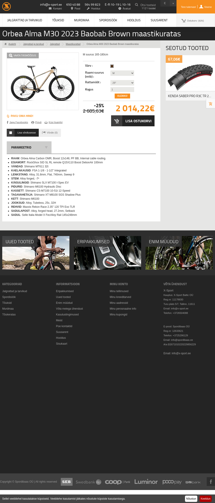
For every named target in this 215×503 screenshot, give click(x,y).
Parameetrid (21, 147)
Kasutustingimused (67, 314)
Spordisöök (108, 20)
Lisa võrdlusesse (26, 132)
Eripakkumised (65, 291)
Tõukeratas (9, 314)
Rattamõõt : (93, 82)
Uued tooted (63, 297)
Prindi (38, 122)
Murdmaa (81, 20)
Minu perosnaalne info (123, 308)
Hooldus (134, 20)
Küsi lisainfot (55, 122)
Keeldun (206, 498)
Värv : (89, 65)
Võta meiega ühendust (69, 308)
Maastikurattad (73, 44)
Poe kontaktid (64, 326)
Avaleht (12, 44)
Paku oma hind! (22, 116)
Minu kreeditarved (120, 297)
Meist (59, 320)
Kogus (89, 89)
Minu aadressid (119, 302)
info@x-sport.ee (51, 4)
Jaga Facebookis (18, 122)
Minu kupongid (118, 314)
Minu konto (119, 284)
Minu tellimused (119, 291)
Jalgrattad (55, 44)
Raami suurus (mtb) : (94, 74)
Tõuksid (58, 20)
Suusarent (159, 20)
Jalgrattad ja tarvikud (24, 20)
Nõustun (191, 498)
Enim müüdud (64, 302)
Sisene (208, 7)
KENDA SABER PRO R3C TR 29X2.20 (191, 96)
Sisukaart (61, 343)
